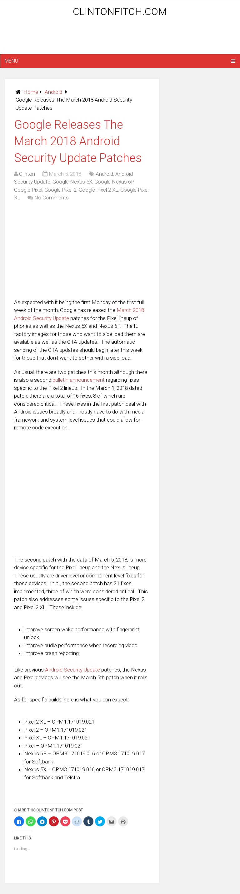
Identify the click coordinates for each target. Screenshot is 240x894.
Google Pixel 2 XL (98, 190)
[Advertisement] (120, 38)
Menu (11, 61)
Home (30, 92)
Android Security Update (72, 670)
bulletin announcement (78, 380)
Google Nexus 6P (113, 182)
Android (53, 92)
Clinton (27, 174)
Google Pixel (28, 190)
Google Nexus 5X (72, 182)
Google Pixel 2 (60, 190)
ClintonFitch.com (120, 11)
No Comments (51, 197)
